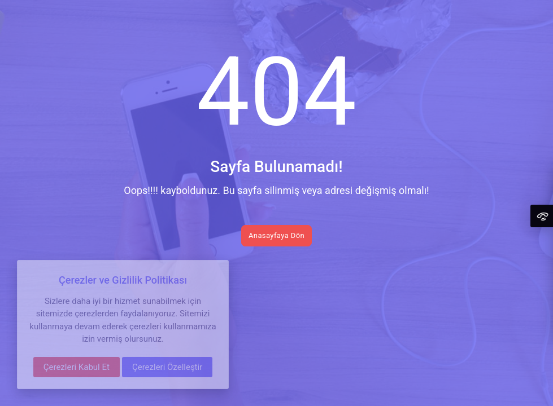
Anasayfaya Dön (276, 235)
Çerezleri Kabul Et (76, 367)
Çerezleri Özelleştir (167, 367)
